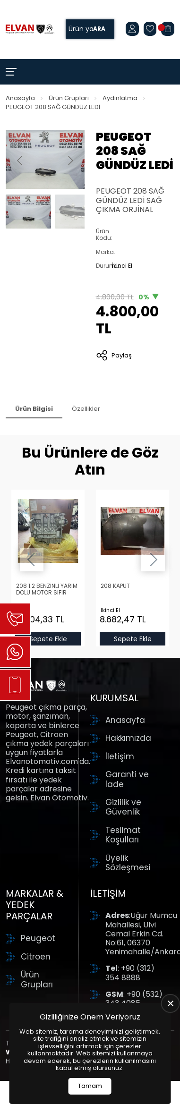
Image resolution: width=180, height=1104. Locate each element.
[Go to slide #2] (77, 212)
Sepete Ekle (48, 639)
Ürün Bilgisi (34, 408)
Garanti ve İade (127, 779)
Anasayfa (20, 97)
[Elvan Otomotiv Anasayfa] (30, 29)
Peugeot (38, 938)
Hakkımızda (128, 738)
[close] (170, 1003)
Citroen (36, 956)
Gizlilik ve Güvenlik (123, 807)
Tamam (90, 1085)
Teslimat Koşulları (123, 835)
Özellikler (86, 408)
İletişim (119, 756)
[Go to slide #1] (28, 212)
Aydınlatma (120, 97)
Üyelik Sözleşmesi (127, 863)
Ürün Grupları (69, 97)
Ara (99, 29)
